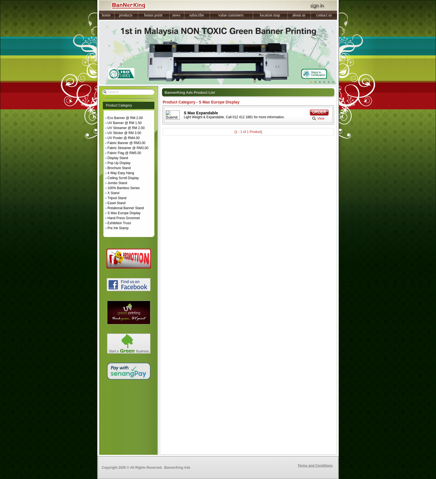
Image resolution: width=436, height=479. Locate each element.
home (106, 15)
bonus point (153, 15)
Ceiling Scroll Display (123, 178)
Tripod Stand (117, 198)
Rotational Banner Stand (126, 208)
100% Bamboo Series (124, 188)
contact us (324, 15)
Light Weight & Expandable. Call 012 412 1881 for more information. (234, 117)
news (176, 15)
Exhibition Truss (119, 223)
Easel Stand (117, 203)
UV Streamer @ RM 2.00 (126, 128)
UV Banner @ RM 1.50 (125, 123)
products (125, 15)
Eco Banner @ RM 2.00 (125, 118)
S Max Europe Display (124, 213)
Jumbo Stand (117, 183)
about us (298, 15)
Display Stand (118, 158)
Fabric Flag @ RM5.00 (124, 153)
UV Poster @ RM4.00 (124, 138)
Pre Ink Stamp (118, 228)
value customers (231, 15)
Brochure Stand (119, 168)
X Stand (114, 193)
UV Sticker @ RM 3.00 (124, 133)
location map (270, 15)
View (320, 118)
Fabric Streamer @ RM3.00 (128, 148)
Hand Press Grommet (124, 218)
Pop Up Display (119, 163)
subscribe (196, 15)
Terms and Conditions (315, 466)
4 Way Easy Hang (121, 173)
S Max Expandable (201, 113)
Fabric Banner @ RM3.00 (126, 143)
